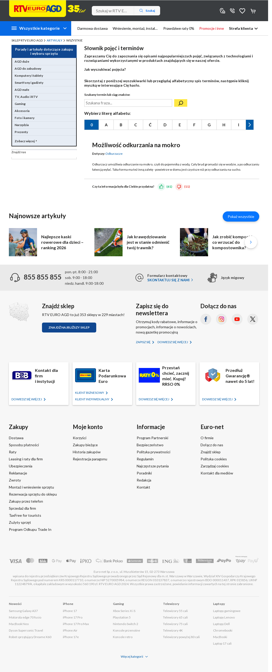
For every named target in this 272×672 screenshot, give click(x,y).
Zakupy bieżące (85, 445)
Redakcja (144, 480)
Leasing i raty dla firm (26, 459)
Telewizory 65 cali (175, 617)
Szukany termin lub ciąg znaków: (107, 95)
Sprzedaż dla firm (22, 508)
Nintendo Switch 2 (125, 624)
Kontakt (143, 487)
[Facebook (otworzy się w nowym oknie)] (205, 319)
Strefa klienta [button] (241, 28)
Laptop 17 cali (222, 643)
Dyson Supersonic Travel (26, 630)
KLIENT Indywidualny (92, 399)
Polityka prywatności (153, 452)
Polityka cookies (214, 459)
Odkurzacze (114, 154)
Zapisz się (143, 342)
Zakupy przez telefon (26, 501)
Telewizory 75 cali (175, 624)
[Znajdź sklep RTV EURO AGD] (19, 311)
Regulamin (145, 459)
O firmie (207, 438)
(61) (169, 186)
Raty (12, 452)
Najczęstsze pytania (153, 466)
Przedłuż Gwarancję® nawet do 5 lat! (240, 376)
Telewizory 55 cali (175, 611)
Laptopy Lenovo (224, 617)
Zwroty (15, 480)
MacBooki (220, 637)
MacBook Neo (19, 624)
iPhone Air (70, 630)
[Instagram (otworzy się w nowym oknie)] (221, 319)
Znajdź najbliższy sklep (69, 327)
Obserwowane (242, 10)
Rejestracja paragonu (90, 459)
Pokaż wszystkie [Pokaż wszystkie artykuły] (241, 216)
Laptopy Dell (221, 624)
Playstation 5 (122, 617)
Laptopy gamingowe (226, 611)
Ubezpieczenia (20, 466)
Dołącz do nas (212, 445)
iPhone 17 (70, 611)
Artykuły (54, 40)
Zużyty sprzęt (20, 522)
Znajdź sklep (211, 452)
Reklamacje (18, 473)
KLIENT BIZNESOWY (90, 393)
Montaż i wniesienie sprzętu (31, 487)
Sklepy (222, 10)
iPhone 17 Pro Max (76, 624)
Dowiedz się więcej (173, 342)
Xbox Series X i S (124, 611)
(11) (187, 186)
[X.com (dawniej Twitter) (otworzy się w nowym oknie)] (252, 319)
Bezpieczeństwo (150, 445)
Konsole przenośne (126, 630)
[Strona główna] (47, 8)
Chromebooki (222, 630)
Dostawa (16, 438)
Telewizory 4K (173, 630)
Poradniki (144, 473)
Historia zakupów (87, 452)
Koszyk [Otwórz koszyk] (253, 11)
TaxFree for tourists (25, 515)
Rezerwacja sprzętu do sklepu (33, 494)
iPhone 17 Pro (72, 617)
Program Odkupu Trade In (30, 529)
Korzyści (79, 438)
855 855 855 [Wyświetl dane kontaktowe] (232, 10)
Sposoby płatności (24, 445)
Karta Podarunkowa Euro (112, 376)
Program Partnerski (152, 438)
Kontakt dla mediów (217, 473)
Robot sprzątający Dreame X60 (30, 637)
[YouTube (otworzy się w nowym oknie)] (237, 319)
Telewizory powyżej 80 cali (181, 637)
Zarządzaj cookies (215, 466)
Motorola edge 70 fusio (25, 617)
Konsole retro (122, 637)
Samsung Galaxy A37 (23, 611)
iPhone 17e (71, 637)
